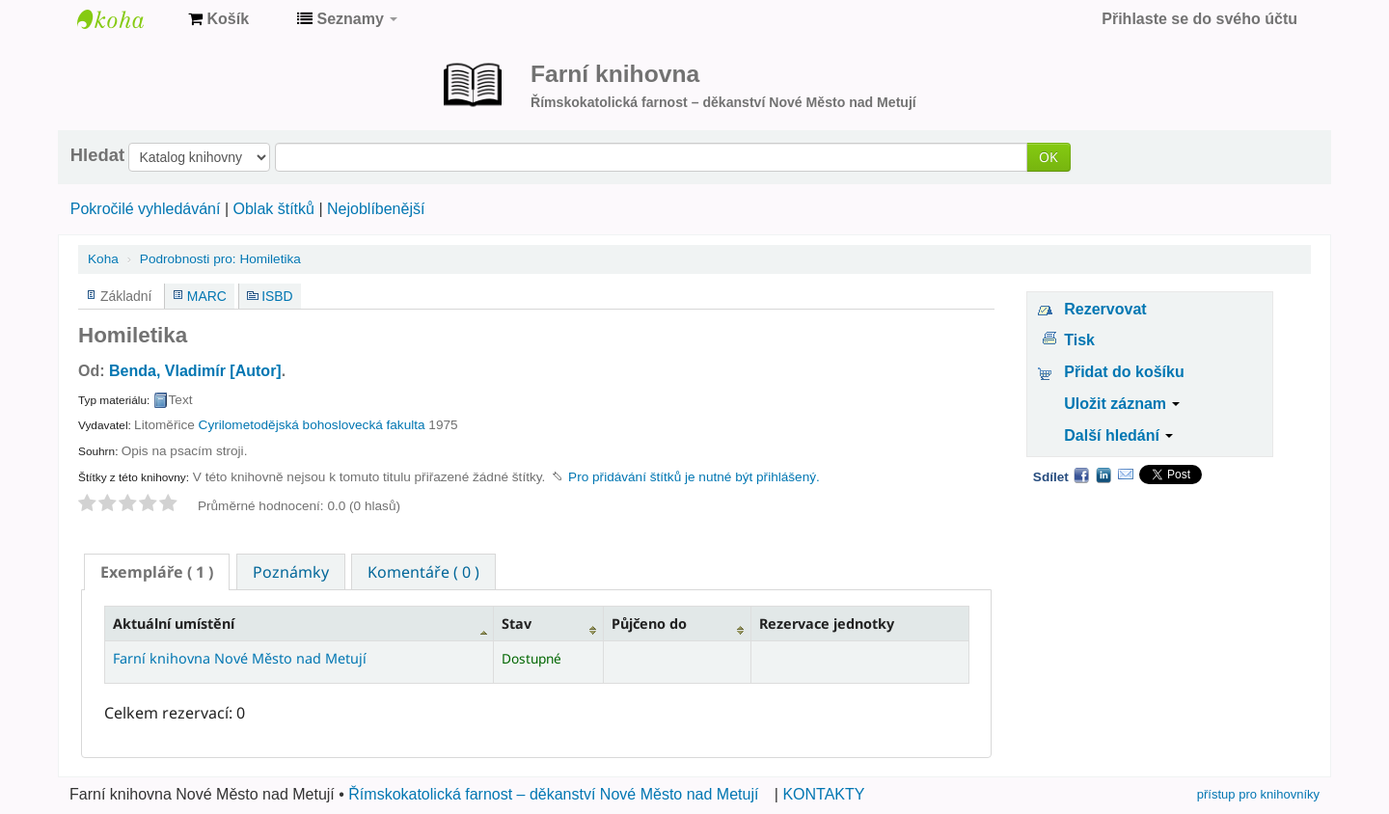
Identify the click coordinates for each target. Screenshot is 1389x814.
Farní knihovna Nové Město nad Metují (125, 19)
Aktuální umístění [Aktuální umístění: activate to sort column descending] (173, 623)
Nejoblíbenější (375, 209)
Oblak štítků (272, 209)
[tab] (157, 572)
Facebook (1081, 474)
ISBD (276, 296)
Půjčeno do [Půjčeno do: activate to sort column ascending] (649, 623)
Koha (103, 259)
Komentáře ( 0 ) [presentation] (423, 572)
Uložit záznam (1122, 403)
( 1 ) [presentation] (156, 572)
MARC (207, 296)
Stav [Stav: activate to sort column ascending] (516, 623)
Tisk (1079, 340)
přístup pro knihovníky (1258, 794)
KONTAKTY (823, 794)
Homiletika (220, 259)
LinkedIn (1103, 474)
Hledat (97, 155)
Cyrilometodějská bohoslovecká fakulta (312, 425)
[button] (218, 19)
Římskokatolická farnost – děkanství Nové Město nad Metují (553, 794)
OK (1048, 157)
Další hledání (1118, 435)
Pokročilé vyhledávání (145, 209)
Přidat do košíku (1124, 372)
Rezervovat (1105, 309)
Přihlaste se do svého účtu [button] (1199, 19)
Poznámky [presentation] (291, 572)
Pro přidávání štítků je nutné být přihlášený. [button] (694, 477)
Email (1125, 474)
